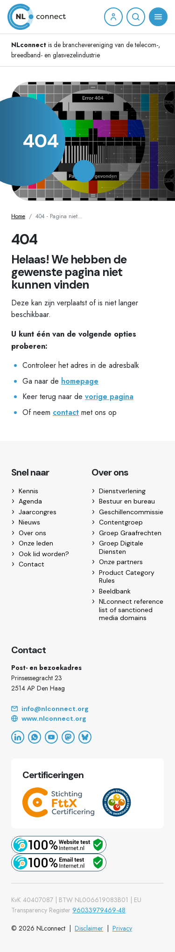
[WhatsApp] (34, 737)
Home (18, 216)
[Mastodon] (68, 737)
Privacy (122, 928)
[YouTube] (51, 737)
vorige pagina (109, 396)
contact (66, 412)
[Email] (87, 709)
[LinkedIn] (17, 737)
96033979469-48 (99, 910)
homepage (79, 381)
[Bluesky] (84, 737)
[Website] (87, 719)
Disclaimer (89, 928)
